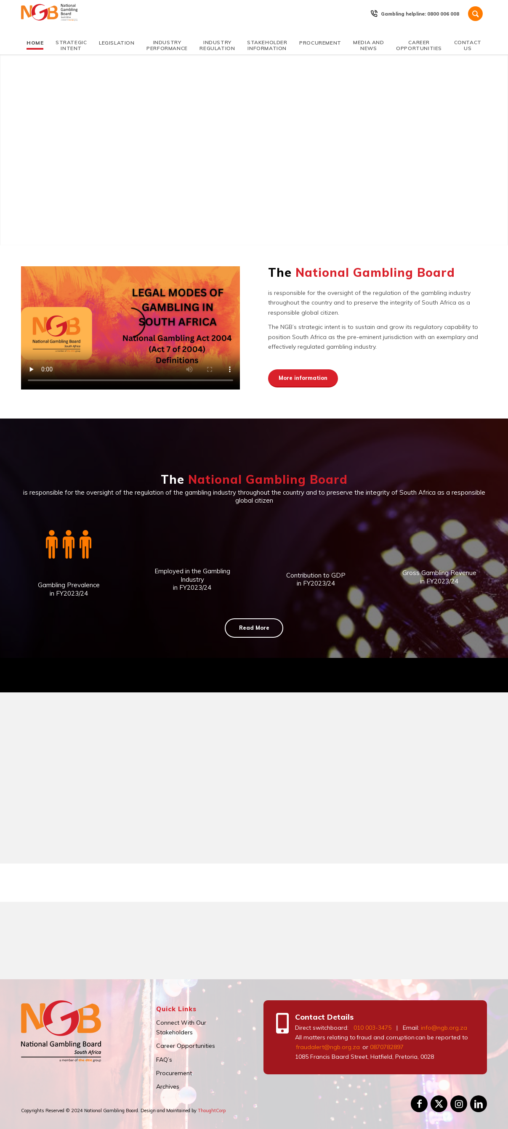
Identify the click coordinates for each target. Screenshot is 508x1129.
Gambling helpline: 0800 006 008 (420, 14)
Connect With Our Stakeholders (181, 1027)
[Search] (475, 13)
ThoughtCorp (212, 1110)
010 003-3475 (372, 1027)
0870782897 (387, 1047)
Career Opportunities (185, 1045)
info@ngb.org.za (444, 1027)
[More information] (303, 378)
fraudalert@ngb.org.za (327, 1047)
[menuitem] (420, 13)
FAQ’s (164, 1059)
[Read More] (254, 628)
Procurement (174, 1073)
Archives (167, 1086)
